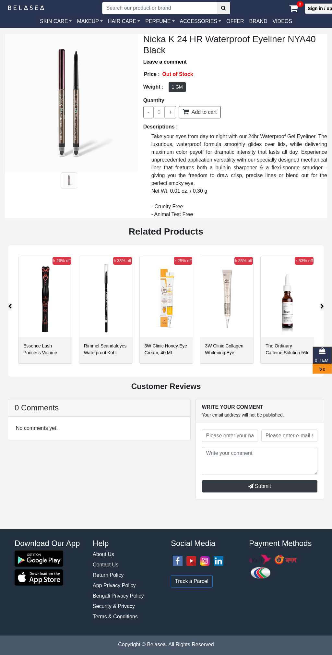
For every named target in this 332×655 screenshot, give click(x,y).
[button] (200, 21)
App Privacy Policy (114, 585)
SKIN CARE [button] (54, 21)
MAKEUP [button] (88, 21)
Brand (258, 21)
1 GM (177, 87)
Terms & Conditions (115, 616)
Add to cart (200, 111)
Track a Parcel (191, 581)
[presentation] (10, 306)
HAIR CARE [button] (122, 21)
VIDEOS (282, 21)
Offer (235, 21)
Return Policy (108, 575)
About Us (103, 554)
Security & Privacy (114, 606)
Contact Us (105, 564)
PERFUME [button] (158, 21)
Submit (259, 486)
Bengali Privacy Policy (118, 596)
